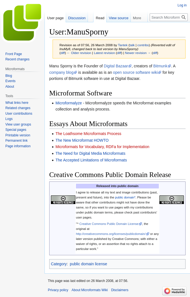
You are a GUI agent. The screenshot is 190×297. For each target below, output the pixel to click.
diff (63, 53)
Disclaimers (119, 290)
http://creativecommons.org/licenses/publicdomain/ (111, 233)
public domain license (88, 264)
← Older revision (79, 53)
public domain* (125, 197)
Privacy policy (58, 290)
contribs (143, 45)
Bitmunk (160, 66)
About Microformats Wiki (89, 290)
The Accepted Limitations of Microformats (91, 160)
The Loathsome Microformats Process (88, 133)
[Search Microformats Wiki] (169, 17)
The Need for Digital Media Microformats (90, 153)
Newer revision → (138, 53)
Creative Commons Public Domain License (109, 223)
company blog (61, 72)
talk (132, 45)
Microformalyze (68, 103)
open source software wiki (135, 72)
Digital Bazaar (116, 66)
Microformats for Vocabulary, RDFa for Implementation (102, 146)
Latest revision (104, 53)
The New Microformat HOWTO (81, 140)
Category (59, 264)
